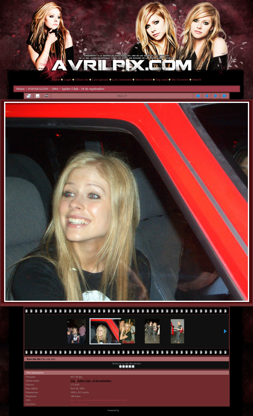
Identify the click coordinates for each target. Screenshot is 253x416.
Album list (82, 79)
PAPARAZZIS (38, 89)
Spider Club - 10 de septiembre (83, 89)
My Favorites (180, 79)
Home (56, 79)
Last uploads (100, 79)
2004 (55, 89)
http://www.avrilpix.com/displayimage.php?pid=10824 (98, 400)
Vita (72, 380)
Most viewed (143, 79)
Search (196, 79)
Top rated (161, 79)
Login (67, 79)
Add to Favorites (79, 404)
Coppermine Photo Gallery (132, 410)
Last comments (122, 79)
